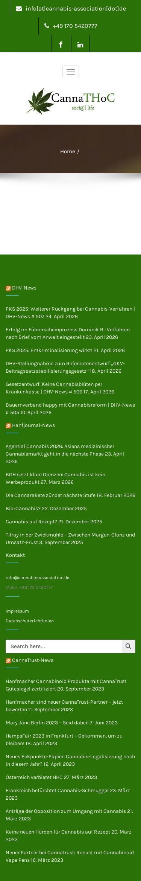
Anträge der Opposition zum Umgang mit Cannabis (66, 811)
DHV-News (24, 288)
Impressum (17, 611)
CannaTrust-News (32, 660)
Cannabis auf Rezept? (31, 521)
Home (67, 151)
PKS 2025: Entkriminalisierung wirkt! (49, 350)
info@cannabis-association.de (37, 577)
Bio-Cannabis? (23, 508)
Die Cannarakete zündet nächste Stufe (51, 495)
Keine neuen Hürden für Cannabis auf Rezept (58, 832)
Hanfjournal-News (33, 425)
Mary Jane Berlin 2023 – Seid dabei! (47, 722)
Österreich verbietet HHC (34, 777)
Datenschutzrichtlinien (30, 620)
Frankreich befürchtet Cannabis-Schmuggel (57, 790)
